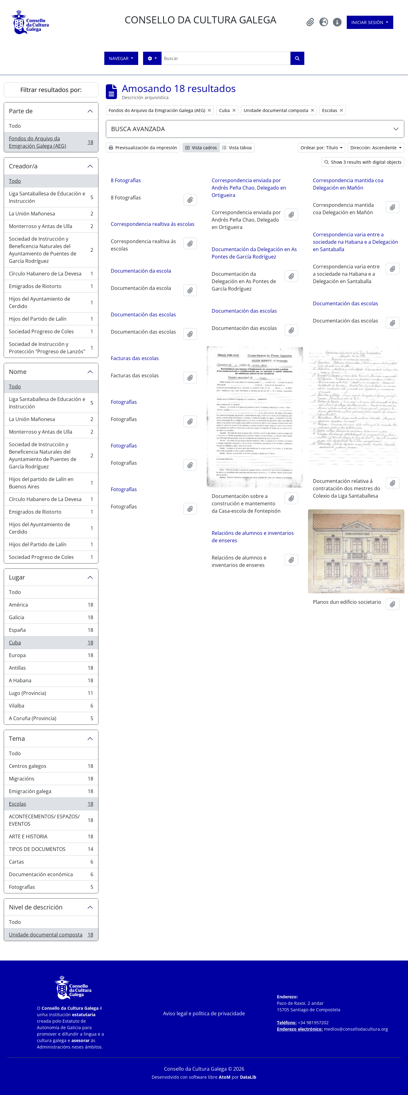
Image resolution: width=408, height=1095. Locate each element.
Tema (17, 738)
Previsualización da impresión (143, 147)
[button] (310, 22)
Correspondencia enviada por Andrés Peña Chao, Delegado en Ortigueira (249, 188)
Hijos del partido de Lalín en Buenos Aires (51, 483)
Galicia (51, 619)
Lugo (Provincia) (51, 694)
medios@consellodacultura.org (356, 1029)
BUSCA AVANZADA (138, 129)
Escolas (51, 805)
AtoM (224, 1077)
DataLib (248, 1077)
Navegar (119, 58)
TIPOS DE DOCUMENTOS (51, 850)
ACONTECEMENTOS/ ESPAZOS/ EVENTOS (51, 820)
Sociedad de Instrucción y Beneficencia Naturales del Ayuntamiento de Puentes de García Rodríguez (51, 249)
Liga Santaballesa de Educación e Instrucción (51, 197)
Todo (15, 125)
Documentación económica (51, 876)
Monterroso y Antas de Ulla (51, 228)
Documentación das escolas (345, 303)
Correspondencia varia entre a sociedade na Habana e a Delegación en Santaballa (355, 242)
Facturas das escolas (135, 358)
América (51, 606)
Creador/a (23, 166)
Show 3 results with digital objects (363, 162)
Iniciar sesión (368, 22)
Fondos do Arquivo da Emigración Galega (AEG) (51, 142)
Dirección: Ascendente (374, 147)
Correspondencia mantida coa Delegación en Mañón (348, 184)
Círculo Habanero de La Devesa (51, 275)
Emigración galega (51, 793)
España (51, 631)
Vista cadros (201, 147)
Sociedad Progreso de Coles (51, 333)
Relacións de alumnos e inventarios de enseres (253, 535)
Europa (51, 657)
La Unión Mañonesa (51, 215)
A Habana (51, 682)
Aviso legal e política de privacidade (204, 1013)
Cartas (51, 863)
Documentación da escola (141, 270)
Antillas (51, 669)
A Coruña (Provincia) (51, 719)
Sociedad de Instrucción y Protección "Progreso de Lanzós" (51, 348)
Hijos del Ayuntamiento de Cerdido (51, 302)
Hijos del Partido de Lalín (51, 320)
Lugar (17, 577)
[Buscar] (225, 58)
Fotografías (51, 888)
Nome (17, 371)
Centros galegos (51, 767)
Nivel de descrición (35, 907)
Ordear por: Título (320, 147)
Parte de (21, 111)
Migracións (51, 780)
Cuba (51, 644)
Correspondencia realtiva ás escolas (152, 224)
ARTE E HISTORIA (51, 838)
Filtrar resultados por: (51, 90)
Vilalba (51, 707)
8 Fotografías (126, 180)
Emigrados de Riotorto (51, 288)
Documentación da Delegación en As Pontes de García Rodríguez (254, 253)
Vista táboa (237, 147)
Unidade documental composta (51, 936)
